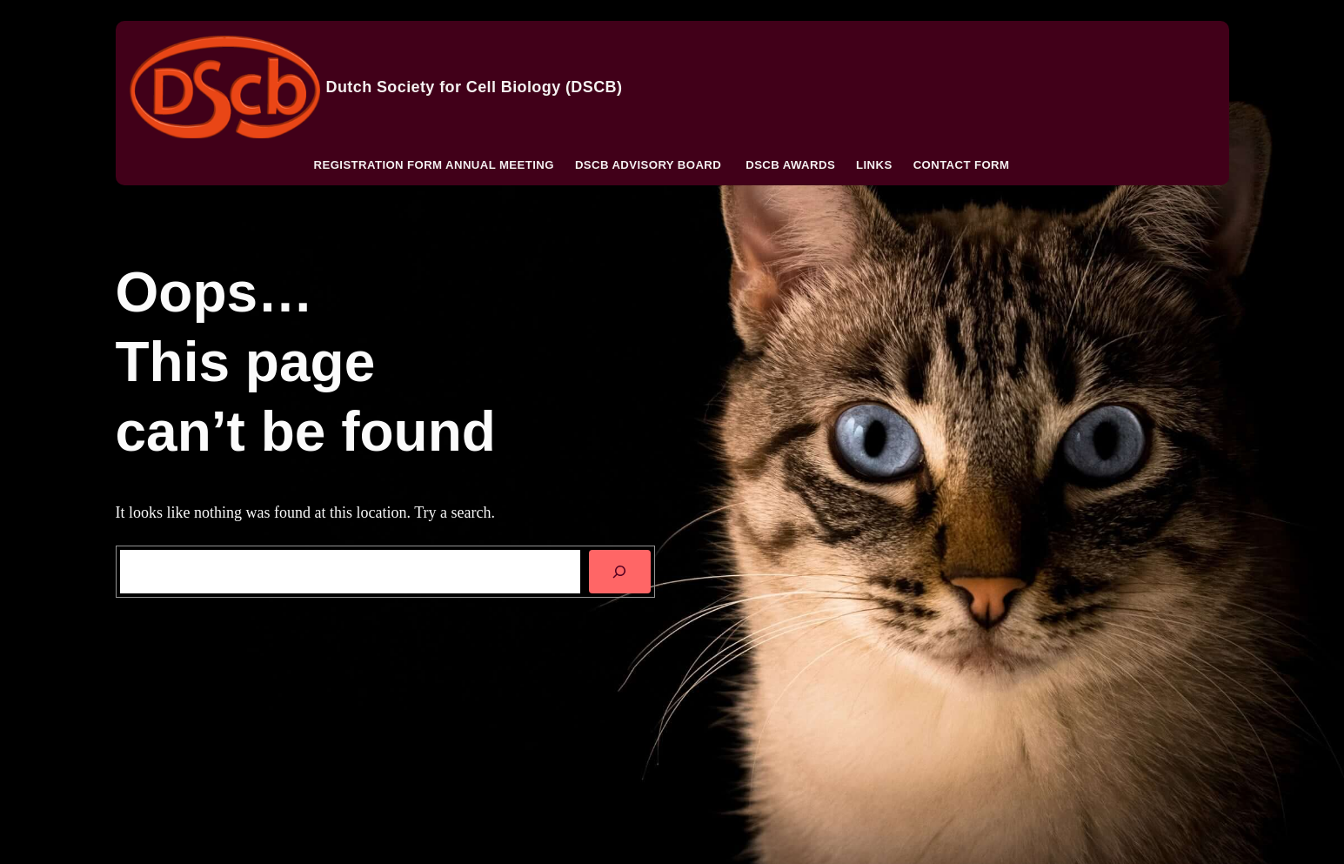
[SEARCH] (620, 571)
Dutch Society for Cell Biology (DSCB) (474, 87)
